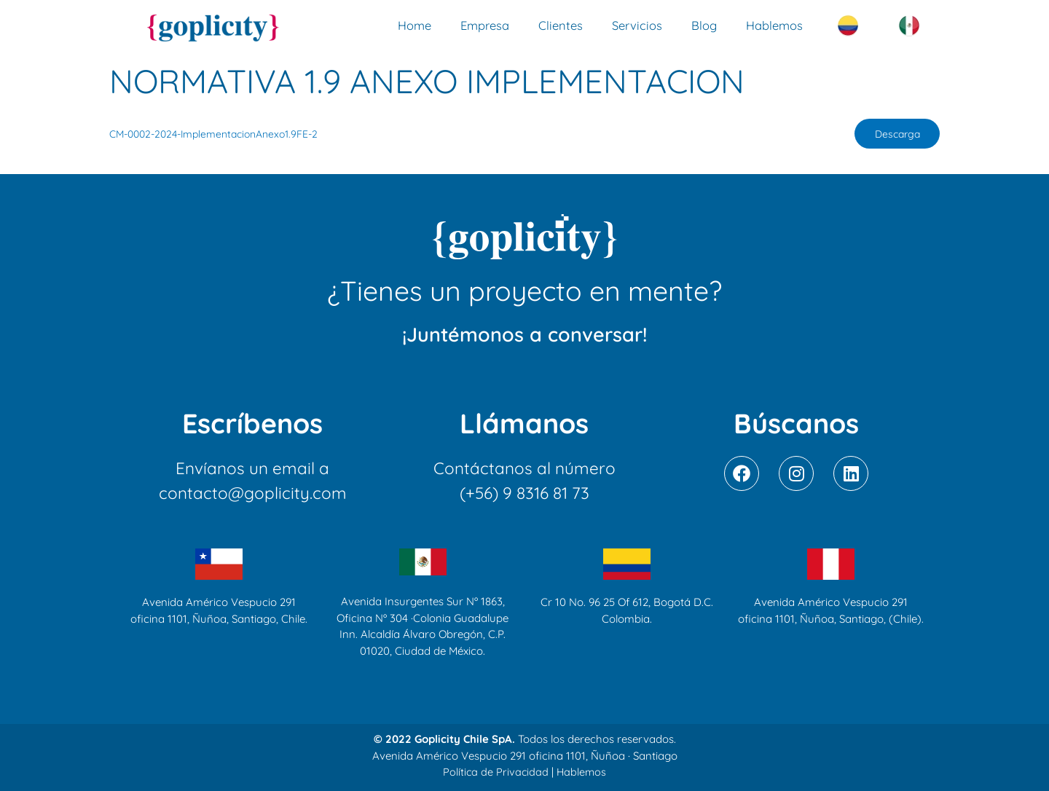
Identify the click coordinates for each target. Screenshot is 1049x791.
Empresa (484, 25)
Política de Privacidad (495, 772)
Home (414, 25)
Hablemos (774, 25)
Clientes (560, 25)
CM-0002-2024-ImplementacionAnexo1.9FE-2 (219, 134)
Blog (704, 25)
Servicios (637, 25)
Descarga (894, 134)
